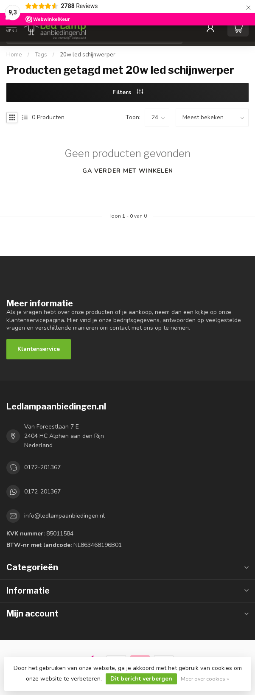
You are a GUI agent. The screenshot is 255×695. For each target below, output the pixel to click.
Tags (41, 55)
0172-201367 (42, 467)
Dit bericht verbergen (141, 679)
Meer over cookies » (205, 678)
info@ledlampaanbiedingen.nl (64, 516)
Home (14, 55)
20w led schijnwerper (87, 55)
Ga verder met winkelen (127, 171)
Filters (127, 92)
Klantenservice (38, 349)
